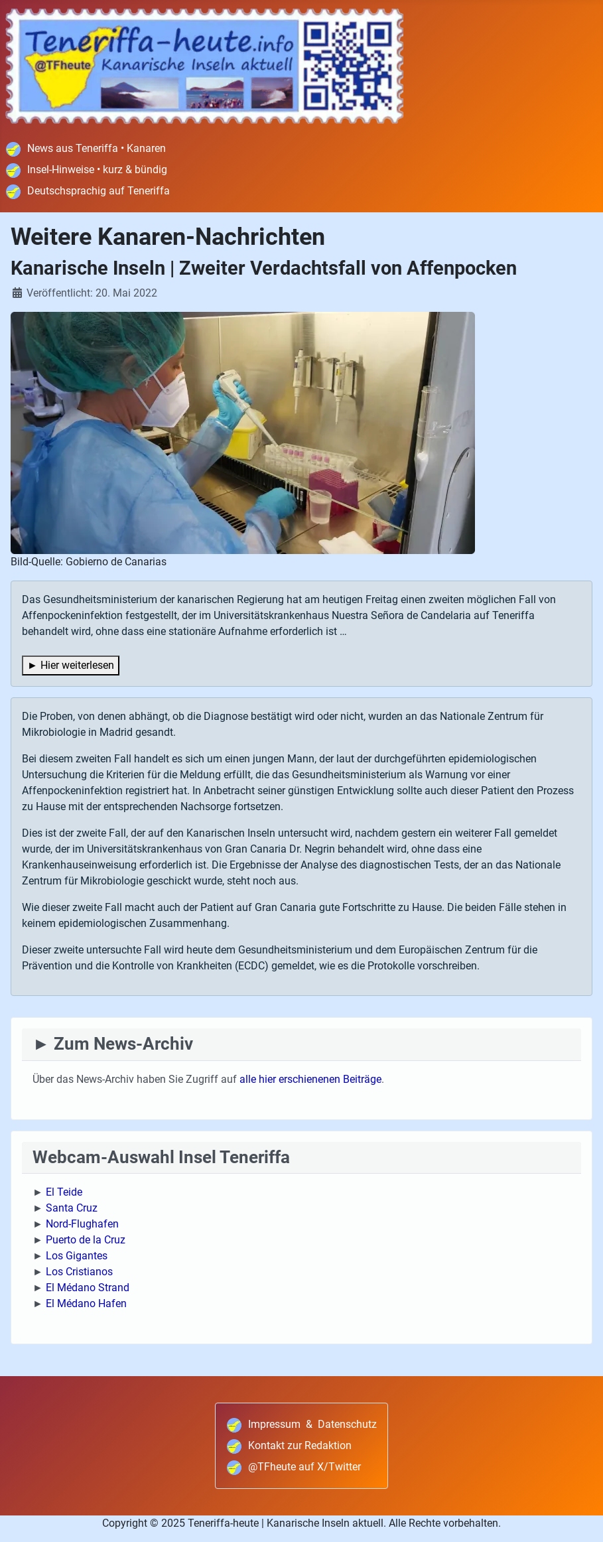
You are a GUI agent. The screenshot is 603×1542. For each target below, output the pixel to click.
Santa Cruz (72, 1208)
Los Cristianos (79, 1271)
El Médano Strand (87, 1287)
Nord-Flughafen (82, 1224)
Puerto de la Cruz (85, 1239)
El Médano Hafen (86, 1303)
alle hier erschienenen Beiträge (310, 1079)
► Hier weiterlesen (70, 665)
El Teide (64, 1192)
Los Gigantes (76, 1255)
